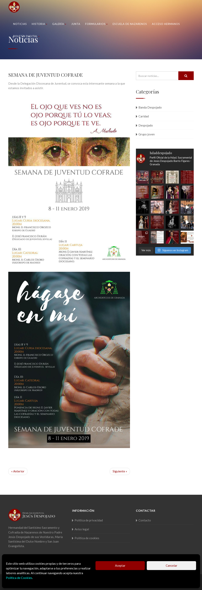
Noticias (20, 23)
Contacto (144, 520)
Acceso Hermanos (166, 23)
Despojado (145, 125)
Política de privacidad (89, 520)
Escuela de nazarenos (130, 23)
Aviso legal (82, 529)
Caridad (143, 116)
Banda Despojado (150, 107)
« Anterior (17, 471)
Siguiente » (120, 471)
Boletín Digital (26, 36)
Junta (75, 23)
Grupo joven (146, 134)
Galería (59, 23)
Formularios (96, 23)
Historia (39, 23)
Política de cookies (87, 538)
